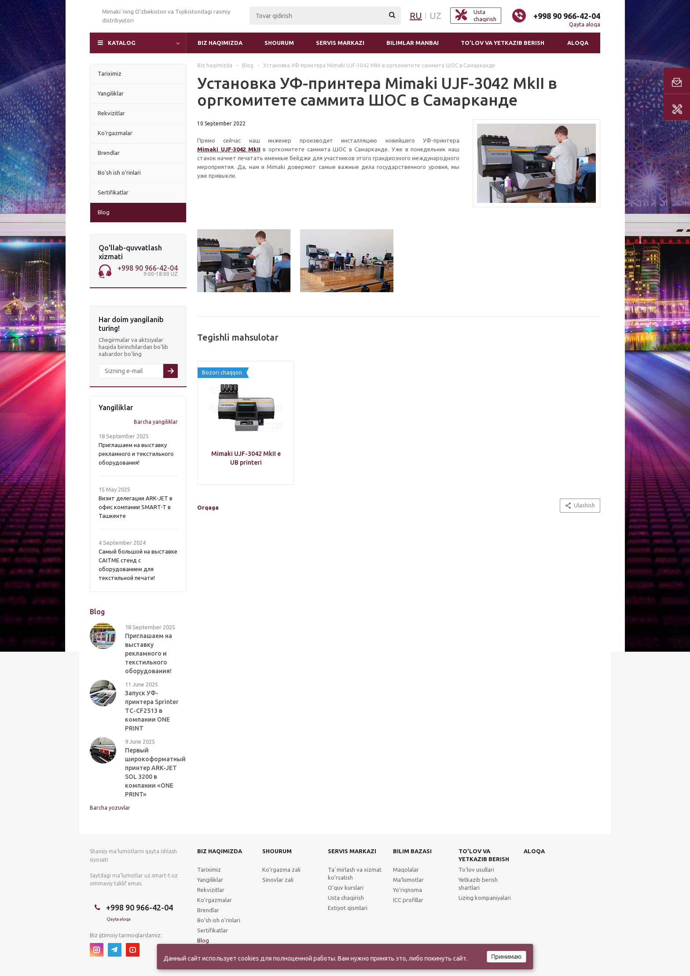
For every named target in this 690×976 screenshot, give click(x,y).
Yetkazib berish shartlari (478, 884)
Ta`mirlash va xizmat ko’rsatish (355, 873)
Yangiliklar (210, 880)
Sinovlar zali (278, 880)
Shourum (279, 43)
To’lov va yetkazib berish (502, 43)
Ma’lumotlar (408, 880)
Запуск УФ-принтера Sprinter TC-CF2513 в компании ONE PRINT (152, 711)
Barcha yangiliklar (156, 422)
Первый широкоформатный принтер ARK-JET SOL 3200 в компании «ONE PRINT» (155, 772)
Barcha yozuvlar (110, 808)
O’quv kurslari (345, 887)
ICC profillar (408, 900)
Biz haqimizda (220, 43)
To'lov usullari (476, 869)
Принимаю (507, 956)
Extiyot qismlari (347, 908)
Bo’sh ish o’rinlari (218, 920)
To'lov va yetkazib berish (484, 855)
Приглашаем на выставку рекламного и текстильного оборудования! (136, 454)
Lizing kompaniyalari (485, 898)
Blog (203, 940)
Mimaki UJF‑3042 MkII (229, 149)
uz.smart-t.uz (161, 875)
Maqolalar (406, 869)
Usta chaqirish (346, 898)
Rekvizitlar (210, 890)
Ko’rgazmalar (214, 900)
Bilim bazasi (412, 851)
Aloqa (577, 43)
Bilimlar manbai (412, 43)
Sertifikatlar (212, 930)
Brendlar (208, 910)
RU (416, 16)
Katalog (122, 43)
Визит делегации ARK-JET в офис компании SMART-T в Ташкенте (135, 507)
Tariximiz (209, 869)
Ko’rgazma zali (281, 869)
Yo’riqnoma (407, 890)
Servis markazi (340, 43)
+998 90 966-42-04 (566, 16)
